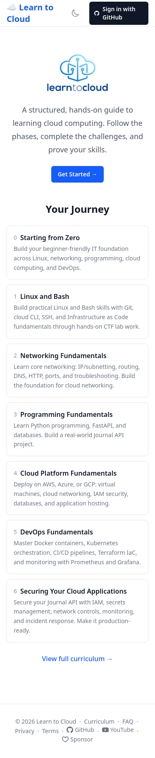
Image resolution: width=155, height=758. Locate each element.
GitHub (80, 730)
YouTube (118, 730)
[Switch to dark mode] (75, 13)
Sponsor (77, 739)
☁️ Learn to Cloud (30, 13)
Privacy (24, 731)
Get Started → (78, 174)
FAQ (128, 721)
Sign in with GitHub (115, 13)
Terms (50, 731)
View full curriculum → (77, 658)
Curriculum (99, 721)
